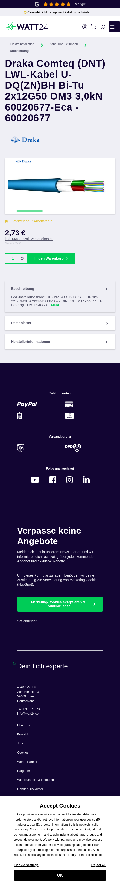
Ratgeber (23, 771)
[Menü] (114, 26)
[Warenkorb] (93, 26)
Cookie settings (26, 867)
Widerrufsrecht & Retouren (35, 780)
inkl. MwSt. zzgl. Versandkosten (29, 239)
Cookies (23, 752)
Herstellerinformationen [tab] (60, 341)
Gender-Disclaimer (30, 789)
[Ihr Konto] (84, 26)
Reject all (98, 867)
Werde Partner (27, 762)
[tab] (60, 296)
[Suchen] (103, 27)
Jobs (20, 743)
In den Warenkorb (49, 258)
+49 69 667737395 (30, 709)
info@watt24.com (29, 713)
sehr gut (80, 4)
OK (60, 877)
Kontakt (22, 734)
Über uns (23, 725)
